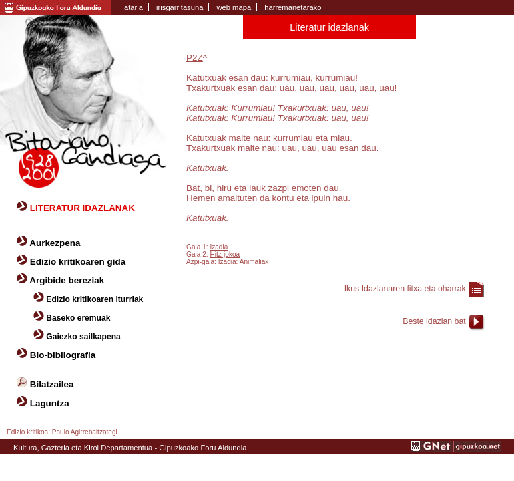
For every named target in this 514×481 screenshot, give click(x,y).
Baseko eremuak (78, 318)
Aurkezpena (54, 243)
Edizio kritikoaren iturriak (94, 299)
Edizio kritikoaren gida (77, 262)
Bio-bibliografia (63, 355)
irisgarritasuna (179, 7)
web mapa (233, 7)
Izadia (219, 247)
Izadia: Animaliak (243, 261)
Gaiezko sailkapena (83, 336)
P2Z (194, 58)
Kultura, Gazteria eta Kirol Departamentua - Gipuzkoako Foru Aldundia (129, 448)
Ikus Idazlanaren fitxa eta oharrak (405, 288)
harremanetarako (292, 7)
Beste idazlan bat (434, 321)
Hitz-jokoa (225, 254)
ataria (133, 7)
